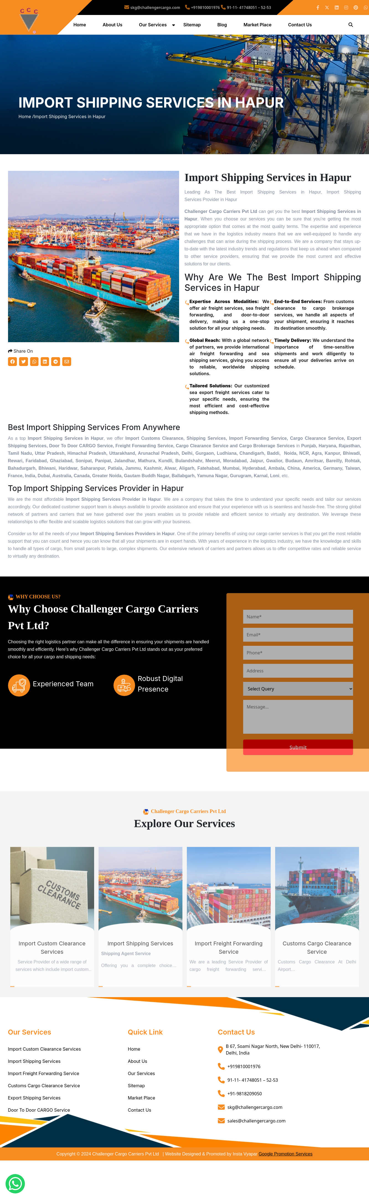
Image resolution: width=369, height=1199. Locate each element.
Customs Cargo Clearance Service (44, 1107)
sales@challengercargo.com (257, 1142)
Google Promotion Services (286, 1175)
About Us (113, 26)
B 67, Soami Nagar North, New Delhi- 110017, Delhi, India (273, 1071)
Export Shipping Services (34, 1119)
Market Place (258, 26)
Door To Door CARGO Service (39, 1131)
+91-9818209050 (245, 1115)
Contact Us (301, 26)
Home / (26, 128)
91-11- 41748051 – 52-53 (232, 7)
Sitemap (193, 26)
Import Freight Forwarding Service (43, 1095)
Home (80, 26)
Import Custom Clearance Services (44, 1070)
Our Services (153, 26)
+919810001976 (201, 7)
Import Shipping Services (34, 1082)
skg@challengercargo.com (165, 7)
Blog (223, 26)
